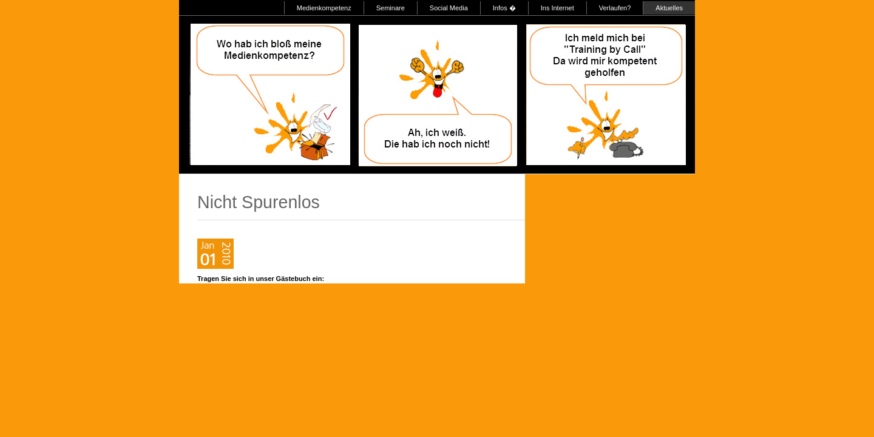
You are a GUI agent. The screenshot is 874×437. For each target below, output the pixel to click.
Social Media (449, 8)
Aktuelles (669, 8)
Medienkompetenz (324, 8)
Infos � (504, 8)
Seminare (390, 8)
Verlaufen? (615, 8)
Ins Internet (557, 8)
